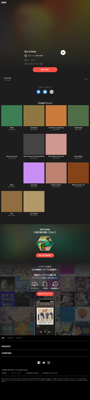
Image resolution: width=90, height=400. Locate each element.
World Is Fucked (56, 185)
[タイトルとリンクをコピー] (52, 92)
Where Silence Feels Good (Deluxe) (34, 156)
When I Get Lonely (11, 156)
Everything (34, 185)
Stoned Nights (78, 156)
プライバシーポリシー (16, 373)
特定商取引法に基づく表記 (50, 373)
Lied (11, 213)
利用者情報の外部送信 (32, 373)
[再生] (63, 52)
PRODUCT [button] (6, 346)
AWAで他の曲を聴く (45, 255)
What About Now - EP (78, 185)
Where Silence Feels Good (56, 156)
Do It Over (19, 338)
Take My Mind (78, 127)
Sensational (33, 127)
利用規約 (4, 373)
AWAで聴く (45, 69)
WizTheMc (39, 56)
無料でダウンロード (45, 294)
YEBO (11, 127)
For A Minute (34, 213)
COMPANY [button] (7, 353)
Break (11, 185)
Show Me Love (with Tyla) (56, 127)
